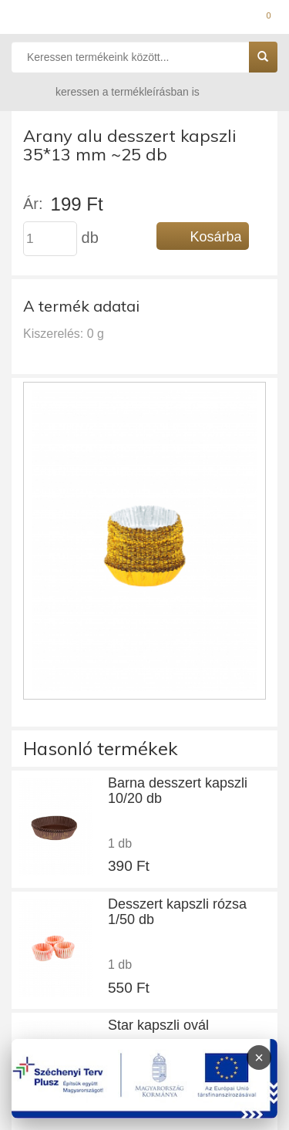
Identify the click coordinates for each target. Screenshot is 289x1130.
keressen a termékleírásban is (112, 91)
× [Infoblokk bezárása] (259, 1057)
